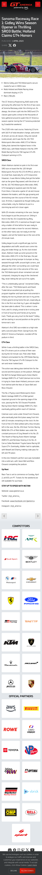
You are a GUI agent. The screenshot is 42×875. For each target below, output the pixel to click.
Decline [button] (13, 871)
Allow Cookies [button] (27, 871)
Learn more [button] (32, 865)
